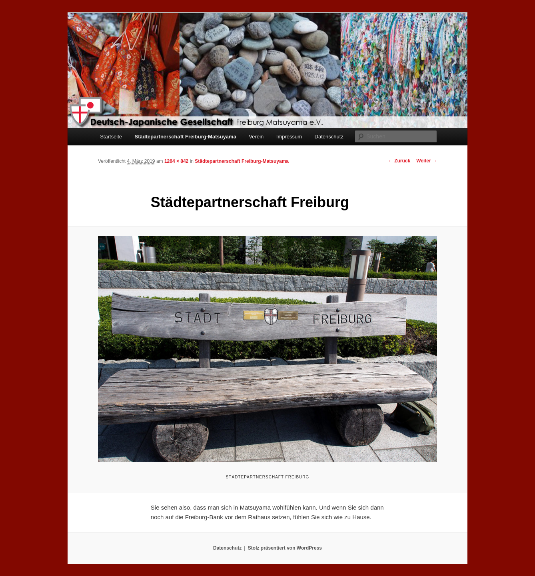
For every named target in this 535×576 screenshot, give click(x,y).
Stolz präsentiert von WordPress (285, 548)
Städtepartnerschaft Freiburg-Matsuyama (185, 137)
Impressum (289, 137)
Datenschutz (329, 137)
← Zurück (399, 161)
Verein (256, 137)
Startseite (111, 137)
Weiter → (426, 161)
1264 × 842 (176, 161)
